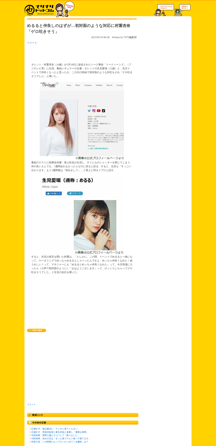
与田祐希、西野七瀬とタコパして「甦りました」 (55, 435)
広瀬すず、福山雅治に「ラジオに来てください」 (55, 429)
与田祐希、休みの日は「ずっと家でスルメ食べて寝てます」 (61, 438)
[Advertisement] (70, 53)
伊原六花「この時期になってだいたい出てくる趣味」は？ (59, 442)
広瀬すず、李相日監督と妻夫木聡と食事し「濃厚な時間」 (59, 432)
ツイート (32, 42)
